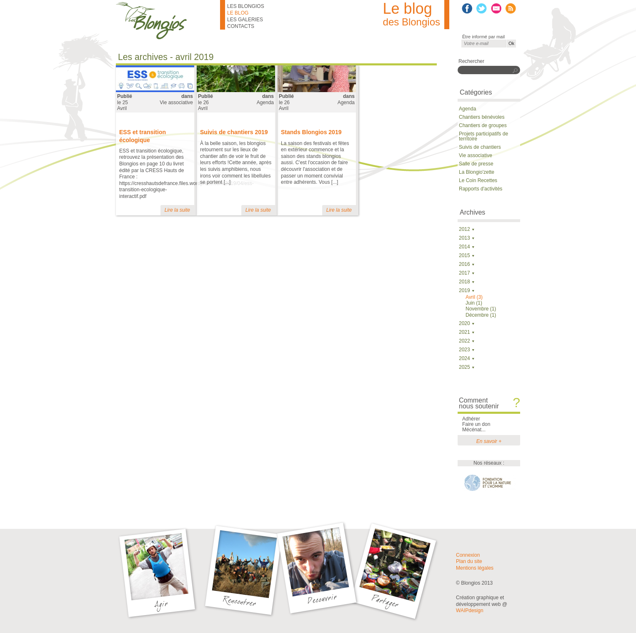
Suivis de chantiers (480, 147)
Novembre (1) (481, 309)
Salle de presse (476, 164)
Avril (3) (474, 297)
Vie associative (176, 102)
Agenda (265, 102)
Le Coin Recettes (478, 180)
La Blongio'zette (476, 172)
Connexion (468, 555)
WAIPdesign (469, 610)
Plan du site (469, 561)
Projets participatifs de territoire (483, 136)
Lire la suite (177, 210)
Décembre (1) (481, 315)
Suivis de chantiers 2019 (234, 132)
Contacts (240, 26)
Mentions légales (474, 568)
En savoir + (488, 441)
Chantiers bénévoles (481, 117)
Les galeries (245, 20)
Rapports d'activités (480, 189)
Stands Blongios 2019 (311, 132)
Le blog (237, 13)
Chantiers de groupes (483, 125)
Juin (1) (474, 303)
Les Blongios (245, 6)
